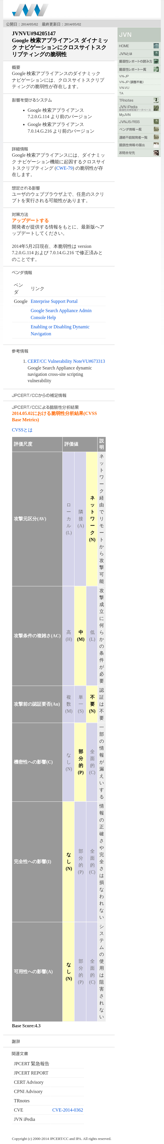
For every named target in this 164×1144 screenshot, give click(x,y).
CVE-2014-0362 (67, 1110)
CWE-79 (64, 168)
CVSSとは (22, 429)
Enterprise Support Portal (54, 301)
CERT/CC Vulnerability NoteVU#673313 (66, 361)
